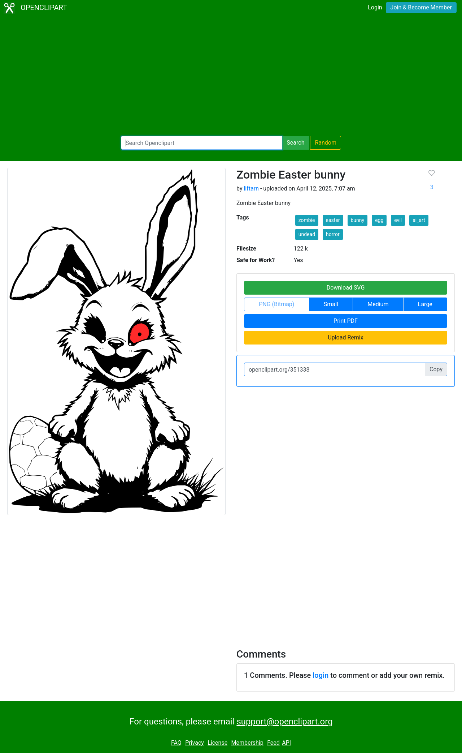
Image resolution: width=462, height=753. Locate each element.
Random (325, 142)
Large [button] (425, 304)
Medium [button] (377, 304)
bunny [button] (358, 220)
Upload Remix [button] (345, 337)
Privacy (194, 742)
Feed (273, 742)
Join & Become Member (421, 7)
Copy (436, 369)
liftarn (251, 188)
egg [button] (379, 220)
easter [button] (333, 220)
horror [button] (333, 234)
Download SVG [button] (346, 287)
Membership (247, 742)
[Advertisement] (231, 76)
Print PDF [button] (346, 320)
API (286, 742)
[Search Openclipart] (201, 143)
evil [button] (398, 220)
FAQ (176, 742)
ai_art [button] (419, 220)
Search (295, 142)
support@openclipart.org (284, 721)
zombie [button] (306, 220)
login (320, 675)
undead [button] (306, 234)
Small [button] (331, 304)
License (217, 742)
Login (375, 7)
